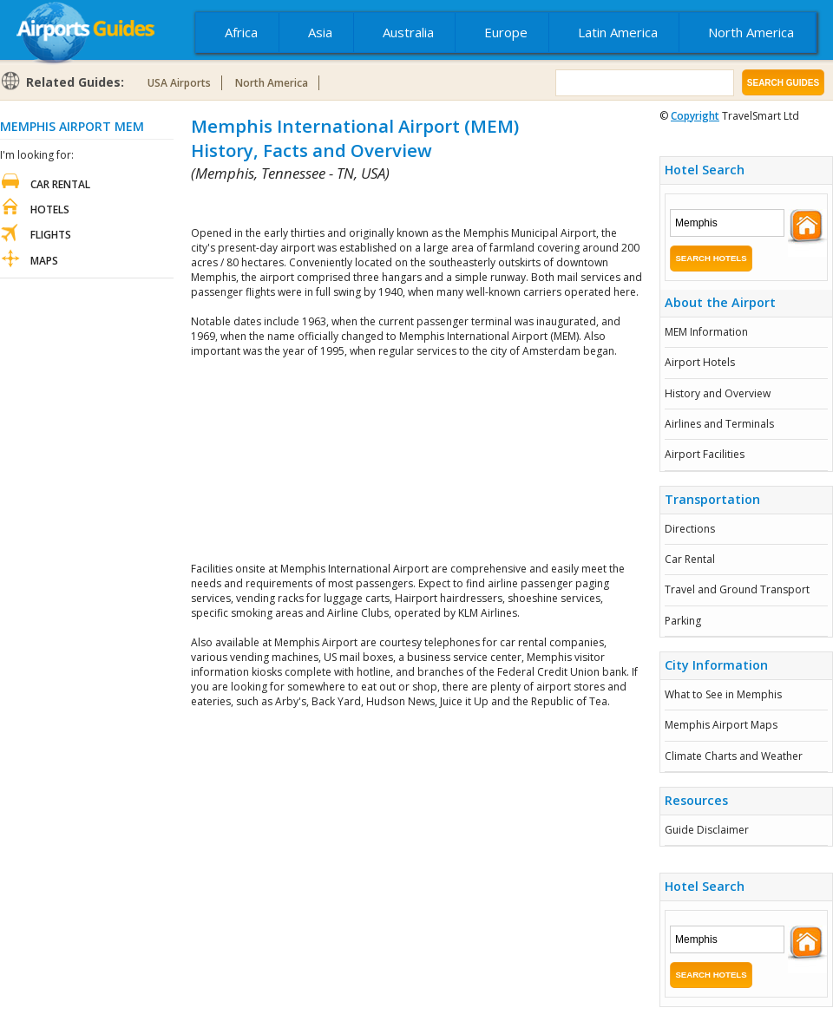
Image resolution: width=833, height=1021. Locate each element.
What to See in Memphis (723, 694)
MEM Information (706, 331)
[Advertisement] (416, 459)
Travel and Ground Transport (737, 589)
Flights (50, 234)
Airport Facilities (704, 454)
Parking (683, 620)
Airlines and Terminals (719, 423)
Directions (690, 528)
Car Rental (690, 559)
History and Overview (718, 393)
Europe (506, 32)
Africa (241, 32)
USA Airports (179, 82)
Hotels (49, 209)
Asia (320, 32)
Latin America (618, 32)
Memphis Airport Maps (721, 724)
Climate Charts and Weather (734, 756)
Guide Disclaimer (707, 829)
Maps (44, 260)
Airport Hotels (700, 362)
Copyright (695, 115)
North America (751, 32)
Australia (408, 32)
